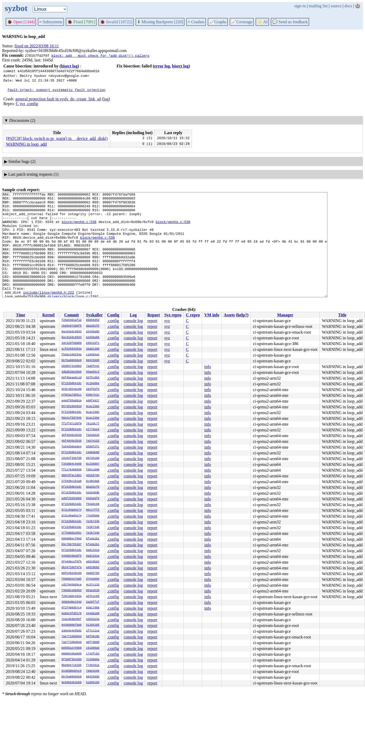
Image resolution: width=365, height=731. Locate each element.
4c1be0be (92, 383)
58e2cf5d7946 (71, 418)
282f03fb (92, 389)
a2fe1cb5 (92, 596)
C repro (193, 315)
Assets (229, 315)
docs (348, 6)
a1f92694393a (71, 349)
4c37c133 (92, 585)
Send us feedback (290, 22)
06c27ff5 (92, 510)
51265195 (92, 625)
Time (20, 315)
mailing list (318, 6)
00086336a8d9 (71, 654)
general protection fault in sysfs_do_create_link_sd (58, 99)
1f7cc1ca (92, 631)
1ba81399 (92, 349)
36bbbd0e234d (71, 602)
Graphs (217, 22)
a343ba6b (92, 332)
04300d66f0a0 (71, 625)
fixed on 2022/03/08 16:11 (37, 46)
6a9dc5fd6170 (71, 613)
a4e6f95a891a (71, 401)
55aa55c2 (92, 372)
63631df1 (92, 343)
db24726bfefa (71, 567)
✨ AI (262, 22)
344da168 (92, 613)
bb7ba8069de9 (71, 360)
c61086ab (92, 648)
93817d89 (92, 608)
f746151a (92, 665)
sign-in (300, 6)
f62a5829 (92, 435)
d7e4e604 (92, 579)
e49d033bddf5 (71, 556)
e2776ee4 (92, 429)
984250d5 (92, 360)
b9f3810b (92, 636)
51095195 (92, 682)
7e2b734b (92, 521)
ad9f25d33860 (71, 498)
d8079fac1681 (71, 475)
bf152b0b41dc (71, 383)
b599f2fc (92, 447)
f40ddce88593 (71, 590)
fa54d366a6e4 (71, 447)
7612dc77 (92, 424)
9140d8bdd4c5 (71, 671)
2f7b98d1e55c (71, 533)
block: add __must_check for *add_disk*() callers (100, 55)
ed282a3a (92, 619)
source (336, 6)
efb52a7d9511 (71, 395)
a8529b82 (92, 562)
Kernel (48, 315)
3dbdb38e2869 (71, 372)
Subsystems (50, 22)
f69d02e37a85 (71, 579)
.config (32, 103)
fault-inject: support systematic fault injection (56, 89)
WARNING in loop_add (26, 144)
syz (22, 103)
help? (242, 315)
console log (133, 320)
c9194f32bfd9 (71, 458)
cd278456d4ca (71, 585)
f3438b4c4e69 (71, 464)
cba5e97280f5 (71, 326)
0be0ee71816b (71, 665)
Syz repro (172, 315)
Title (342, 315)
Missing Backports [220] (160, 22)
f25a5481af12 (71, 320)
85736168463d (71, 406)
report (152, 320)
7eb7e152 (92, 441)
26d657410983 (71, 366)
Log (133, 315)
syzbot (16, 8)
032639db (92, 493)
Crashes (196, 22)
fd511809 (92, 470)
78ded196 (92, 671)
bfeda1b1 (92, 539)
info (207, 366)
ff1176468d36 (71, 470)
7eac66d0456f (71, 619)
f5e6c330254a (71, 355)
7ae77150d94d (71, 636)
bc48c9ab (92, 481)
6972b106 (92, 458)
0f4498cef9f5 (71, 562)
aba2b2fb (92, 326)
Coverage (241, 22)
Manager (285, 315)
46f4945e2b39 (71, 435)
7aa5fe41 (92, 366)
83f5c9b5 (92, 378)
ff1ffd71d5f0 (71, 424)
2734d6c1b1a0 (71, 481)
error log (162, 66)
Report (153, 315)
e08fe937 (92, 401)
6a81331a (92, 550)
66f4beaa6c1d (71, 378)
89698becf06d (71, 539)
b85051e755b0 (71, 648)
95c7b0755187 (71, 544)
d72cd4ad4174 (71, 510)
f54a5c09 (92, 504)
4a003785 (92, 573)
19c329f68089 (71, 343)
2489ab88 (92, 452)
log (106, 99)
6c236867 (92, 464)
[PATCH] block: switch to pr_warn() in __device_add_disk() (57, 138)
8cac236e (92, 406)
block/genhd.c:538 (79, 228)
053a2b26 (92, 590)
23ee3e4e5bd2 (71, 631)
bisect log (69, 66)
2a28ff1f (92, 602)
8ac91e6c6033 (71, 332)
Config (113, 315)
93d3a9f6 (92, 498)
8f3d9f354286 (71, 659)
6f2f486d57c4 (71, 608)
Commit (71, 315)
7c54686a (92, 659)
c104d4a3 (92, 355)
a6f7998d (92, 642)
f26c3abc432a (71, 596)
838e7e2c (92, 395)
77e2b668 (92, 516)
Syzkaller (94, 315)
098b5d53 (92, 320)
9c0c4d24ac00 (71, 389)
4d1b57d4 (92, 475)
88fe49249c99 (71, 573)
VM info (211, 315)
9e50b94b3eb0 (71, 682)
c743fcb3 (92, 654)
